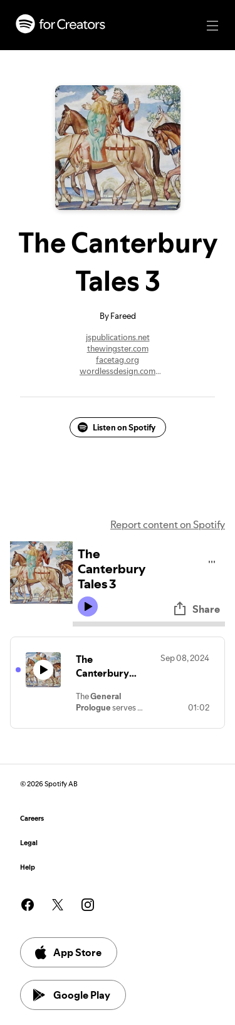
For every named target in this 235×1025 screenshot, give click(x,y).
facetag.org (117, 359)
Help (27, 867)
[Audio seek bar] (149, 624)
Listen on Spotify (116, 427)
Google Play (71, 995)
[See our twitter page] (57, 904)
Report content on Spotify (167, 524)
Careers (32, 818)
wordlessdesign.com (117, 371)
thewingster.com (118, 348)
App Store (67, 952)
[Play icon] (88, 606)
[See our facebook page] (27, 904)
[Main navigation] (212, 25)
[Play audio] (212, 559)
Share (196, 609)
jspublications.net (118, 337)
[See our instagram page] (87, 904)
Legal (29, 843)
